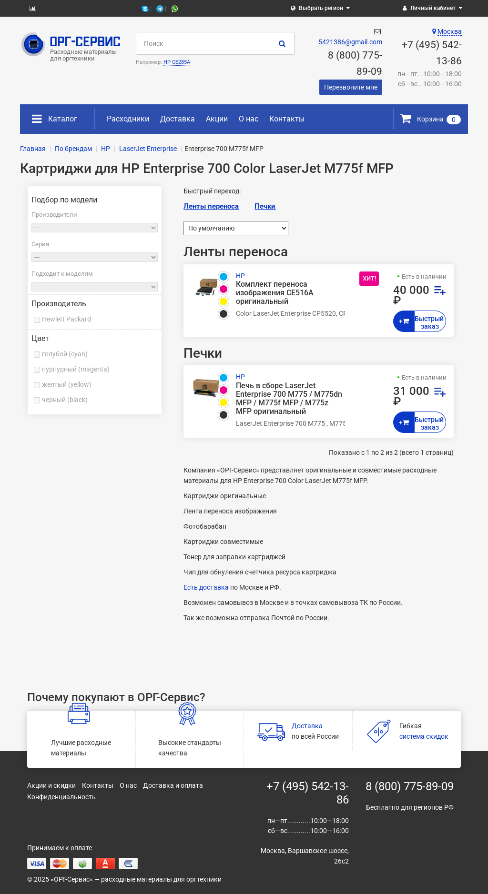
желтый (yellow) (67, 384)
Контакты (287, 118)
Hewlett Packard (66, 319)
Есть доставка (206, 587)
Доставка (177, 118)
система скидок (423, 736)
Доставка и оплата (173, 785)
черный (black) (65, 399)
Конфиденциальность (61, 797)
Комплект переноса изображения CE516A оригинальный (275, 293)
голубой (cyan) (65, 354)
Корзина (430, 119)
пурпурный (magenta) (76, 369)
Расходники (128, 118)
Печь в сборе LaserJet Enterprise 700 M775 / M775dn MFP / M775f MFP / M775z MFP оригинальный (289, 399)
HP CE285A (176, 62)
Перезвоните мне (350, 87)
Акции (217, 118)
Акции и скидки (51, 785)
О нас (248, 118)
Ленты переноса (211, 206)
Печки (264, 206)
